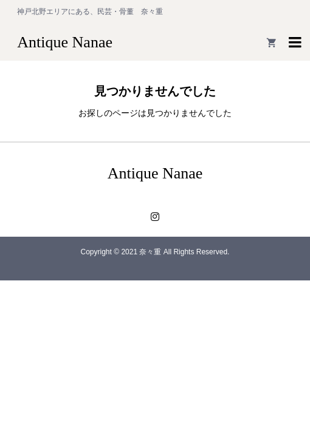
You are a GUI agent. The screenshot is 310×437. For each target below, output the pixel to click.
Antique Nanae (64, 42)
